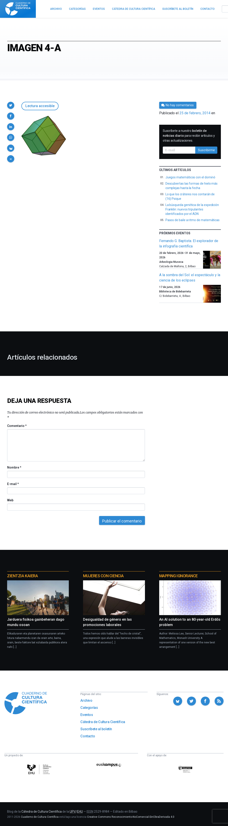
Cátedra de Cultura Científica (102, 722)
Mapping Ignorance (178, 575)
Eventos (86, 715)
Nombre (14, 467)
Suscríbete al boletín (96, 729)
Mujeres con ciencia (103, 575)
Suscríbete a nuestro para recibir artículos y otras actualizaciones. (189, 135)
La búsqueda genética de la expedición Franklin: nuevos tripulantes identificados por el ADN (192, 209)
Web (10, 500)
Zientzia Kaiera (22, 575)
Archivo (86, 700)
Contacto (87, 736)
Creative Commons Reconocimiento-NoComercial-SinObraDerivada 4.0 (130, 816)
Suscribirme (206, 150)
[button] (10, 105)
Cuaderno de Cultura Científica (40, 816)
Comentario (16, 426)
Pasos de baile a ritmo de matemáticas (192, 220)
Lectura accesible (40, 106)
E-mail (12, 484)
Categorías (89, 708)
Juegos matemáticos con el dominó (190, 177)
